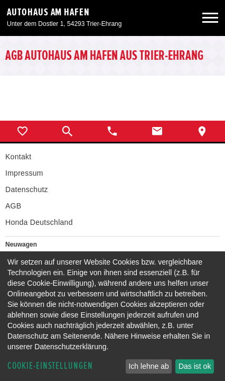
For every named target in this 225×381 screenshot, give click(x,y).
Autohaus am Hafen (48, 12)
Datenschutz (26, 189)
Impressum (24, 173)
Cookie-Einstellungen (50, 366)
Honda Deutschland (39, 222)
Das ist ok (195, 366)
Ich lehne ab (148, 366)
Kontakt (18, 156)
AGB (13, 206)
